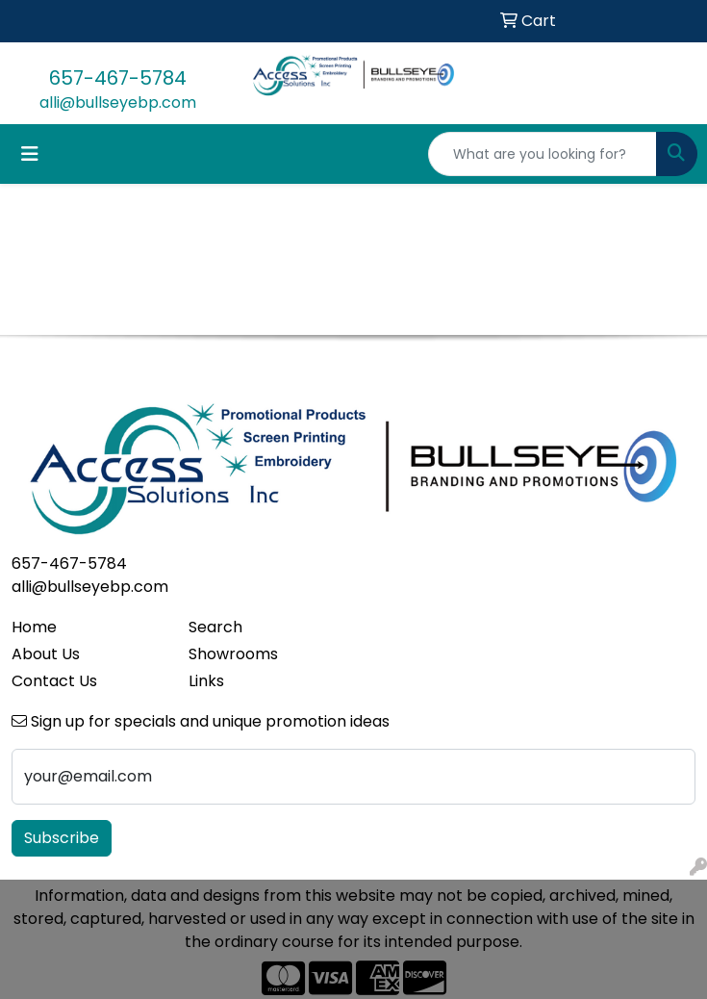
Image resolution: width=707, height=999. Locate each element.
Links (206, 681)
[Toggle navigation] (30, 154)
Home (34, 627)
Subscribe (61, 838)
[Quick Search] (542, 154)
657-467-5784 (118, 77)
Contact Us (54, 681)
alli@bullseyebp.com (117, 102)
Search (215, 627)
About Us (46, 654)
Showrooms (233, 654)
